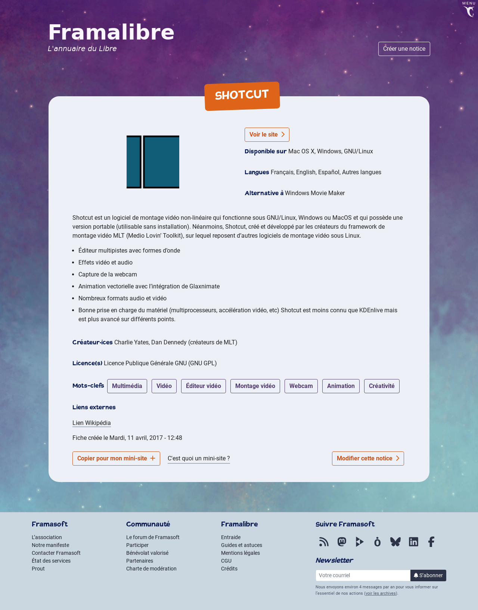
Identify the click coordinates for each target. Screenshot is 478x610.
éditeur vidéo (203, 386)
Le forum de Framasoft (153, 537)
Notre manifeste (50, 545)
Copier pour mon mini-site (116, 458)
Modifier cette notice (368, 458)
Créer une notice (404, 48)
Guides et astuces (241, 545)
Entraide (230, 537)
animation (341, 386)
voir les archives (381, 593)
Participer (137, 545)
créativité (382, 386)
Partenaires (139, 561)
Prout (38, 569)
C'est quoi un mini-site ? (199, 458)
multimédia (127, 386)
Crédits (229, 569)
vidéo (164, 386)
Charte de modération (151, 569)
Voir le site (267, 134)
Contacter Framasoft (56, 553)
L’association (47, 537)
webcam (301, 386)
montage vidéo (255, 386)
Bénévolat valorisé (147, 553)
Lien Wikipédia (91, 422)
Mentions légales (240, 553)
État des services (51, 561)
